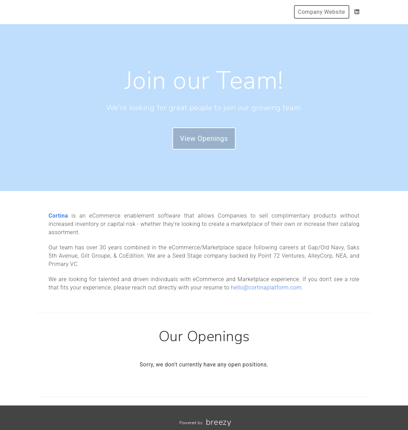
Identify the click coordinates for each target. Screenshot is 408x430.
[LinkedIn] (357, 12)
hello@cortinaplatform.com (266, 287)
